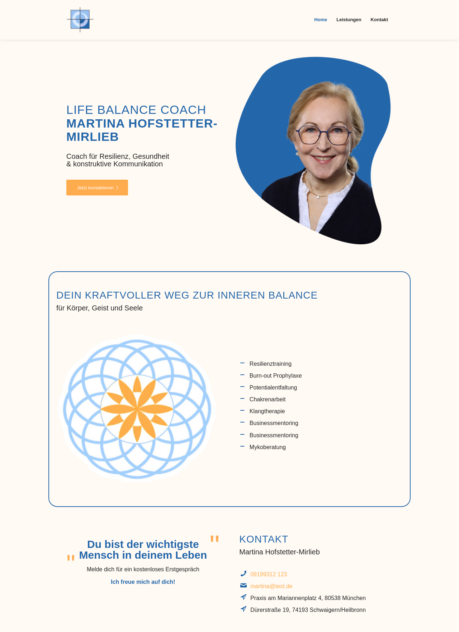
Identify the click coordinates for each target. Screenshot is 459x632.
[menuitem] (320, 19)
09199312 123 (268, 574)
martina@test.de (271, 586)
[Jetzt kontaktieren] (97, 187)
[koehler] (80, 19)
